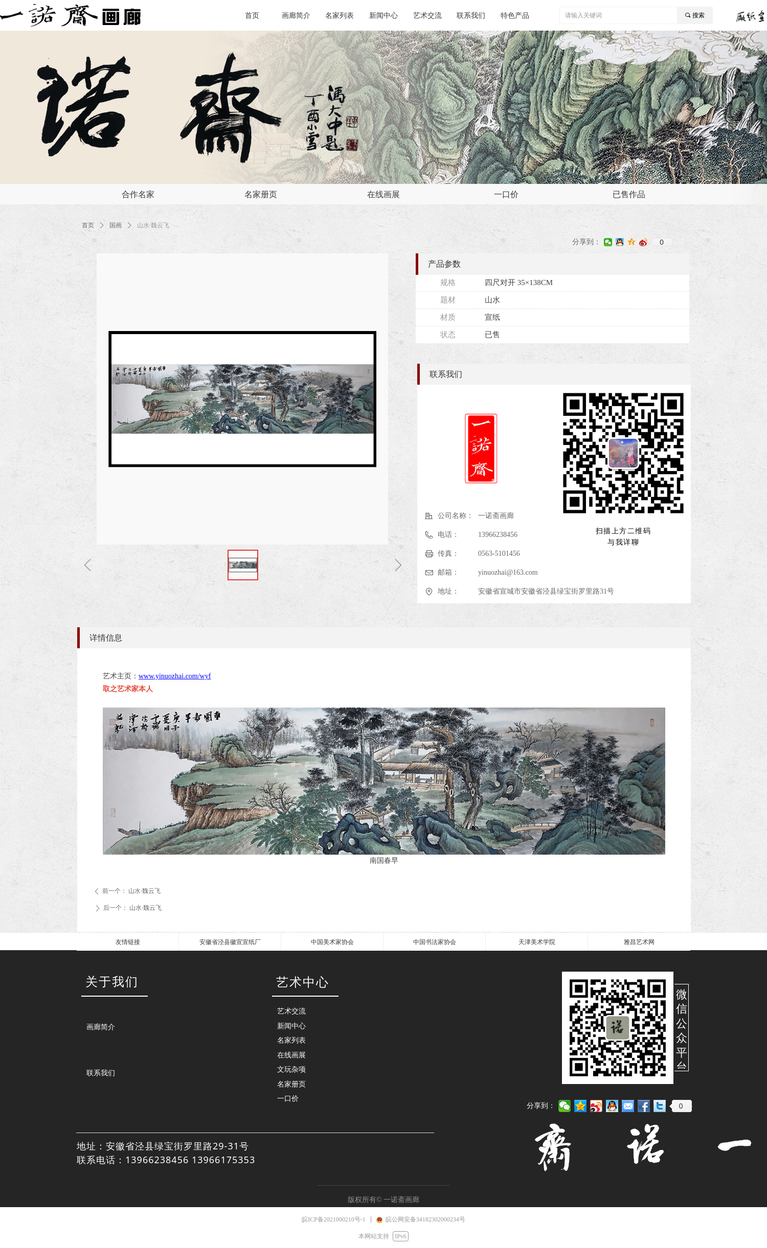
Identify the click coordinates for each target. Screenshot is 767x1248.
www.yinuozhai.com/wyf (175, 676)
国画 (115, 225)
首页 (88, 225)
